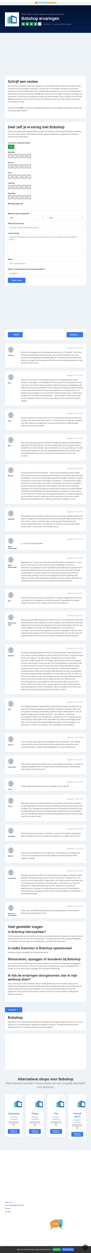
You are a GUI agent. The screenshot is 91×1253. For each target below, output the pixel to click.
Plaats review (16, 280)
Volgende (13, 1010)
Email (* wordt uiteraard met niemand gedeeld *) (26, 269)
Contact (8, 1211)
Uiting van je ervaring (16, 223)
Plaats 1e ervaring (13, 1131)
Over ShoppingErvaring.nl (14, 1205)
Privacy (7, 1208)
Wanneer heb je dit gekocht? (19, 214)
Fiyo (56, 1113)
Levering (11, 183)
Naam (10, 259)
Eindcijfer (11, 193)
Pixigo (35, 1113)
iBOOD (15, 335)
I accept (57, 1249)
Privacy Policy (68, 1249)
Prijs (10, 173)
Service (11, 162)
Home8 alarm (77, 1115)
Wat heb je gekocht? (15, 204)
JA (11, 147)
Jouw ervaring (13, 233)
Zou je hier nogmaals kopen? (19, 143)
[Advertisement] (45, 52)
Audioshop (14, 1113)
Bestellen (11, 152)
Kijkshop (75, 335)
